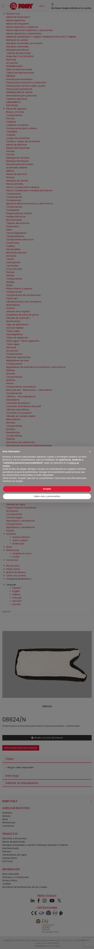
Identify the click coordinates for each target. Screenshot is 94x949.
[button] (89, 451)
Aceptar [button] (47, 489)
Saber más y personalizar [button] (47, 496)
